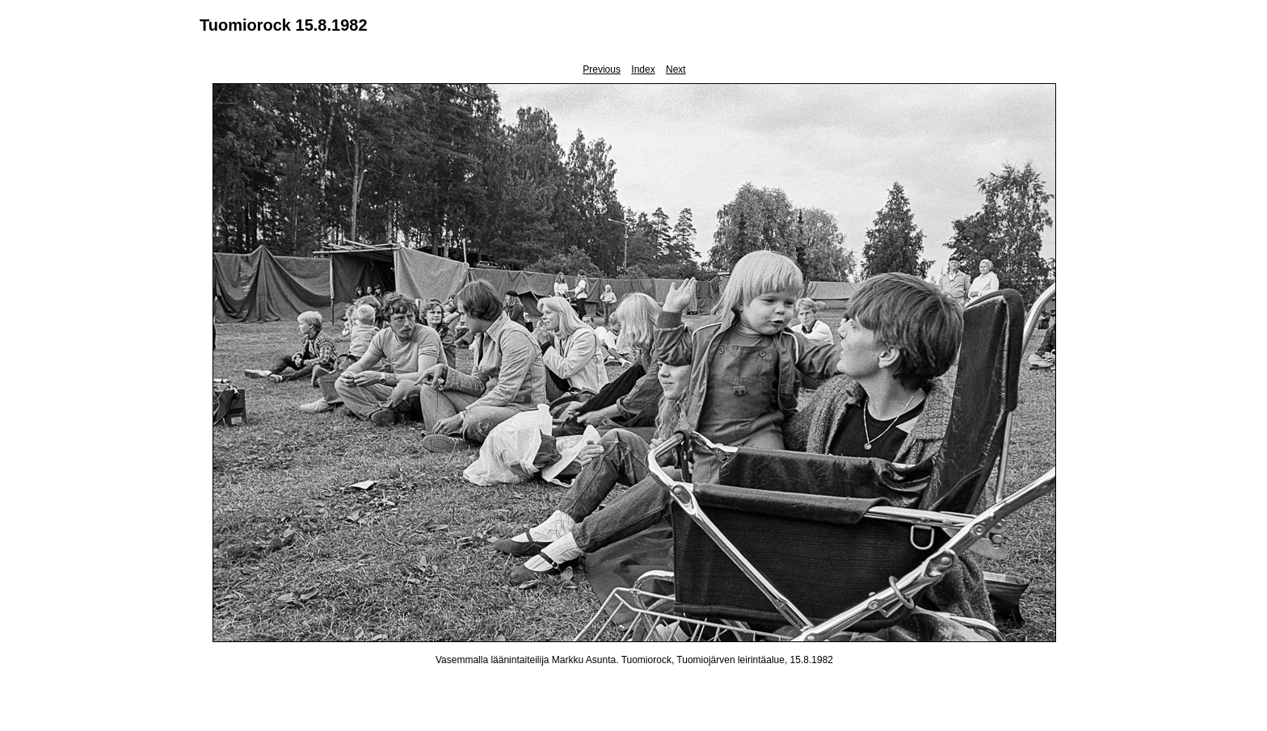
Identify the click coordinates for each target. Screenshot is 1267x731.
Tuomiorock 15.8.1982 (284, 25)
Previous (602, 69)
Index (643, 69)
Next (676, 69)
